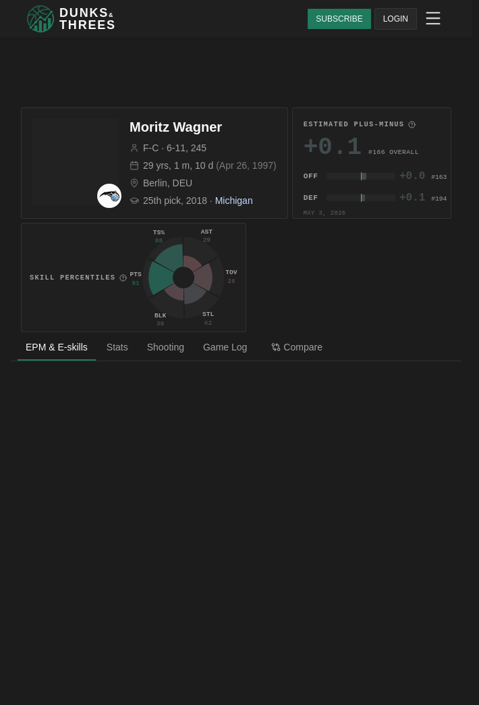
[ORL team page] (109, 196)
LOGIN (395, 19)
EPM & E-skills (57, 347)
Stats (117, 347)
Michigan (234, 200)
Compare (296, 347)
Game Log (225, 347)
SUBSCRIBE (339, 19)
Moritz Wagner (176, 127)
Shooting (165, 347)
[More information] (412, 124)
